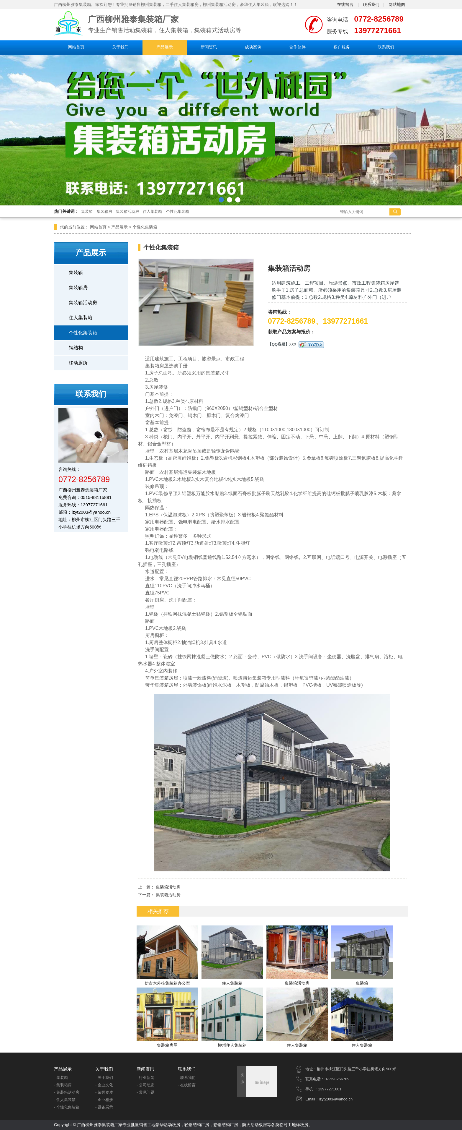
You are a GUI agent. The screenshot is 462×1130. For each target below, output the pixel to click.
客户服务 (341, 47)
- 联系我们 (187, 1077)
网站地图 (397, 4)
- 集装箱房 (63, 1085)
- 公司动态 (145, 1085)
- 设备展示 (104, 1107)
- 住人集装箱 (65, 1099)
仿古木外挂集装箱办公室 (167, 983)
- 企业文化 (104, 1085)
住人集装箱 (152, 211)
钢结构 (76, 347)
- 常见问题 (145, 1092)
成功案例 (253, 47)
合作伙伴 (297, 47)
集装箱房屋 (167, 1045)
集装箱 (87, 211)
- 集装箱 (61, 1077)
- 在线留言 (187, 1085)
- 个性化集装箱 (66, 1107)
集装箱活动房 (127, 211)
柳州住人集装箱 (232, 1045)
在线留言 (345, 4)
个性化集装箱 (177, 211)
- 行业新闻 (145, 1077)
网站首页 (76, 47)
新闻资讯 (209, 47)
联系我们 (371, 4)
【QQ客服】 (278, 344)
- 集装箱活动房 (66, 1092)
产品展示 (164, 47)
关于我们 (120, 47)
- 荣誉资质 (104, 1092)
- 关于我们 (104, 1077)
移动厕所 (78, 362)
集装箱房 (104, 211)
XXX (306, 344)
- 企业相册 (104, 1099)
